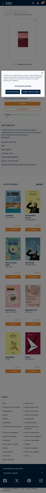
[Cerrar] (42, 73)
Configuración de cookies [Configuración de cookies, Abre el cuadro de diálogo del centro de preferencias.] (23, 86)
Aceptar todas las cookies (31, 92)
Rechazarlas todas (13, 92)
